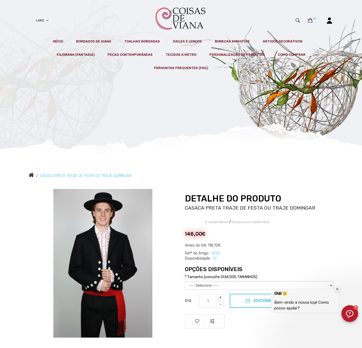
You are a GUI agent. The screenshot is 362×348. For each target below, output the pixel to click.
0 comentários (216, 222)
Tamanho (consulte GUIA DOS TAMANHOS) (222, 277)
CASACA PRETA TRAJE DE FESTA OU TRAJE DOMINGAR (85, 176)
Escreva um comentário (251, 222)
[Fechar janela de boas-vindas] (337, 289)
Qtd (188, 300)
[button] (349, 313)
